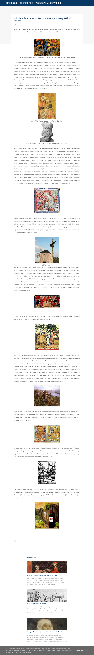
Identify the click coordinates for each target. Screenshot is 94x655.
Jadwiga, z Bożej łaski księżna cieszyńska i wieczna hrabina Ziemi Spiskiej (46, 632)
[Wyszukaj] (92, 3)
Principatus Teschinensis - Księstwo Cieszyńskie (33, 2)
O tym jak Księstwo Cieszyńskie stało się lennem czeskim (42, 575)
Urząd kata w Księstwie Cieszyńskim (36, 603)
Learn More (79, 650)
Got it (87, 650)
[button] (15, 24)
